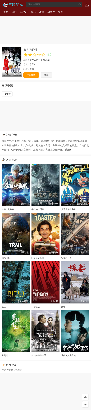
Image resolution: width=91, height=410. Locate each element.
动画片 (51, 12)
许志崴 (46, 60)
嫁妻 (63, 307)
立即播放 (31, 75)
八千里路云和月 (68, 209)
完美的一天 (66, 258)
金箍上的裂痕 (8, 209)
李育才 (33, 64)
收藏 (46, 75)
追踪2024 (6, 258)
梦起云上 (6, 355)
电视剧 (23, 12)
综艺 (33, 12)
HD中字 (7, 94)
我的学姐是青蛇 (68, 355)
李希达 (33, 60)
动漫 (41, 12)
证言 (4, 307)
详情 (70, 150)
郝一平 (39, 60)
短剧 (60, 12)
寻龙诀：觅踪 (37, 209)
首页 (5, 12)
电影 (14, 12)
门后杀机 (35, 307)
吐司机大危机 (37, 258)
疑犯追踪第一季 (38, 355)
